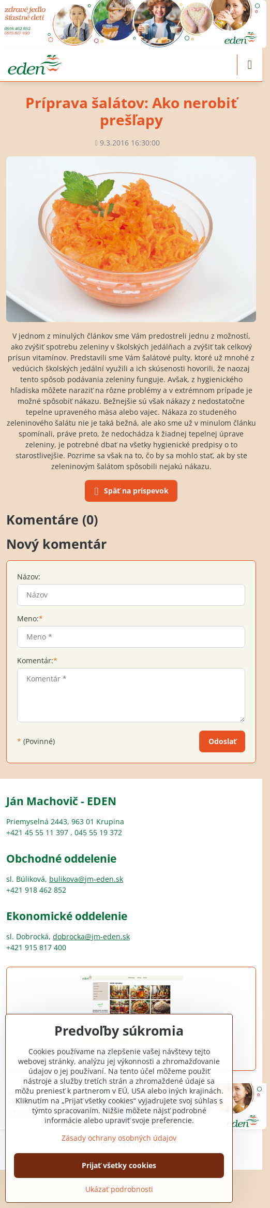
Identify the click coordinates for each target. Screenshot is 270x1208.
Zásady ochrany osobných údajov (119, 1138)
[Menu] (249, 64)
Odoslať (222, 741)
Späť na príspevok (130, 491)
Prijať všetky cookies (119, 1165)
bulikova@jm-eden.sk (86, 879)
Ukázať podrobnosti (119, 1189)
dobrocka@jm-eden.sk (91, 936)
